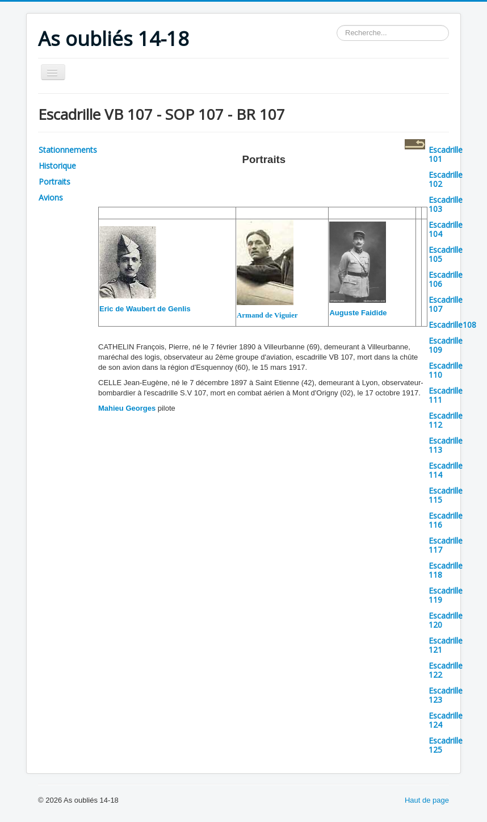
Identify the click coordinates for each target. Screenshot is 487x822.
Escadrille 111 (446, 395)
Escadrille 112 (446, 420)
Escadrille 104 (446, 229)
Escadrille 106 (446, 279)
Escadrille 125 (446, 745)
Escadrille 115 (446, 495)
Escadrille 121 (446, 645)
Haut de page (427, 800)
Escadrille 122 (446, 670)
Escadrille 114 (446, 470)
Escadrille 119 (446, 595)
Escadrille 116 (446, 520)
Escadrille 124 (446, 720)
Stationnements (68, 149)
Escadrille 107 (446, 304)
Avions (51, 197)
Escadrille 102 (446, 179)
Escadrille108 (452, 324)
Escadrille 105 (446, 254)
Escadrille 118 (446, 570)
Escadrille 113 (446, 445)
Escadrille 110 (446, 370)
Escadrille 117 (446, 545)
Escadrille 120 (446, 620)
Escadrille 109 (446, 345)
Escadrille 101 (446, 154)
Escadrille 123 (446, 695)
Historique (57, 165)
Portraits (54, 181)
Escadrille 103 (446, 204)
